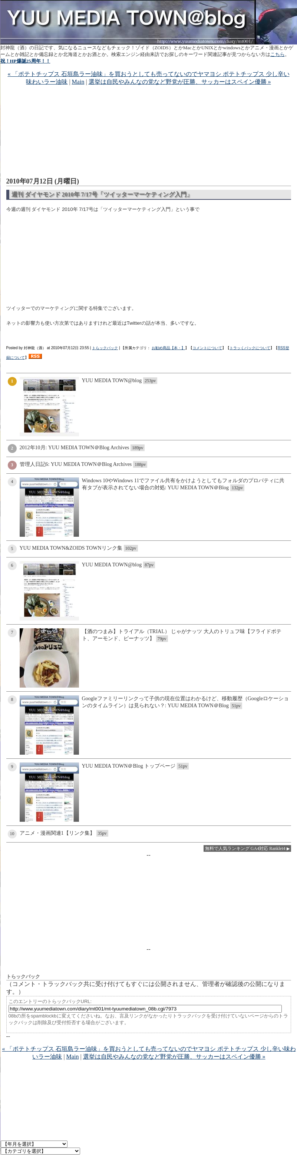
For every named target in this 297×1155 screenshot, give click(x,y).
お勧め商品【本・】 (168, 348)
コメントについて (207, 348)
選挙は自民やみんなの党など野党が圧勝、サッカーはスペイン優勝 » (180, 82)
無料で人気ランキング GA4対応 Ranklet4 (245, 848)
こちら (277, 54)
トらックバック (105, 348)
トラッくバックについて (250, 348)
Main (78, 82)
